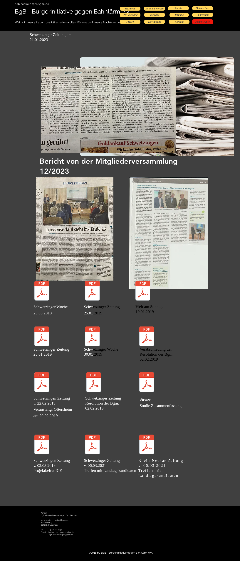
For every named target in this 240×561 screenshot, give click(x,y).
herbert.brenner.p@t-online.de (61, 532)
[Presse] (130, 22)
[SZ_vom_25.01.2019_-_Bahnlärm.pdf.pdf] (41, 337)
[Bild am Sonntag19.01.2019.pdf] (143, 291)
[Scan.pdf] (41, 383)
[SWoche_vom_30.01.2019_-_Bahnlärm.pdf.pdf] (92, 337)
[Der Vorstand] (130, 15)
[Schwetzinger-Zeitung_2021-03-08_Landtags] (92, 445)
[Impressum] (202, 15)
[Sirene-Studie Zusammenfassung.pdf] (146, 383)
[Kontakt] (179, 22)
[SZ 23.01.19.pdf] (92, 291)
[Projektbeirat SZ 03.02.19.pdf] (41, 445)
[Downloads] (154, 22)
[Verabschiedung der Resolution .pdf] (146, 337)
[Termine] (179, 15)
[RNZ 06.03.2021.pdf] (146, 445)
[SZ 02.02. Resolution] (93, 383)
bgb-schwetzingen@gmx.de (32, 3)
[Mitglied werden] (154, 9)
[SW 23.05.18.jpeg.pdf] (41, 291)
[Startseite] (130, 9)
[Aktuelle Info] (202, 21)
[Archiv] (178, 8)
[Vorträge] (154, 15)
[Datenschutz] (202, 8)
